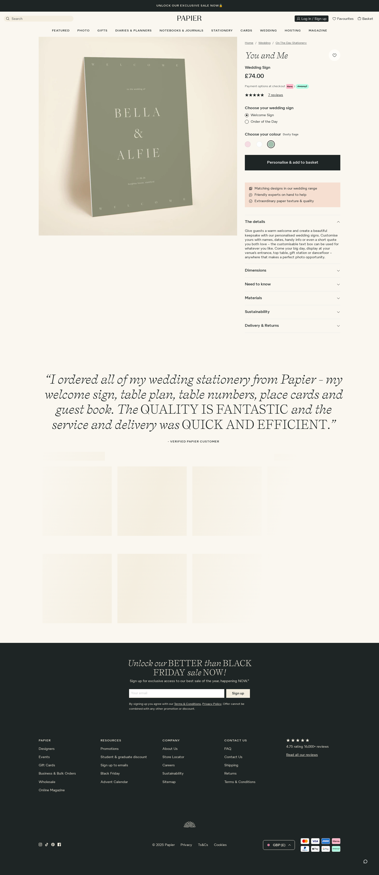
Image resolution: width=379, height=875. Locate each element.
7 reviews (275, 95)
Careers (168, 765)
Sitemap (169, 782)
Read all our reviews (302, 755)
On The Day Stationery (291, 43)
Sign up (238, 693)
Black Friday (110, 773)
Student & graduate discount (124, 757)
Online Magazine (52, 790)
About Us (170, 749)
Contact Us (233, 757)
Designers (47, 749)
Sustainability (173, 773)
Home (249, 43)
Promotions (110, 749)
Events (44, 757)
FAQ (227, 749)
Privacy (186, 845)
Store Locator (173, 757)
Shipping (231, 765)
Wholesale (47, 782)
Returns (230, 773)
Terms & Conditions (187, 704)
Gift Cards (47, 765)
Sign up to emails (114, 765)
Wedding (264, 43)
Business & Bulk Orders (57, 773)
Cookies (220, 845)
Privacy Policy (211, 704)
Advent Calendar (114, 782)
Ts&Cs (203, 845)
